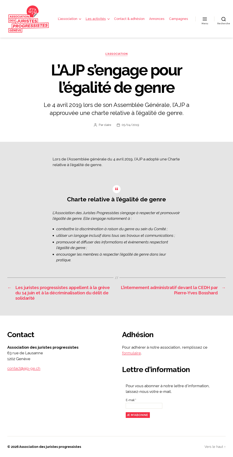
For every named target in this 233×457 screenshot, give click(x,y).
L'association (116, 54)
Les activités (119, 16)
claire (107, 125)
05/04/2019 (130, 125)
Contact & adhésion (153, 16)
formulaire (131, 353)
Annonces (180, 16)
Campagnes (178, 21)
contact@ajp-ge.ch (23, 368)
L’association (91, 16)
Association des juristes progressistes (50, 447)
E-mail (131, 400)
